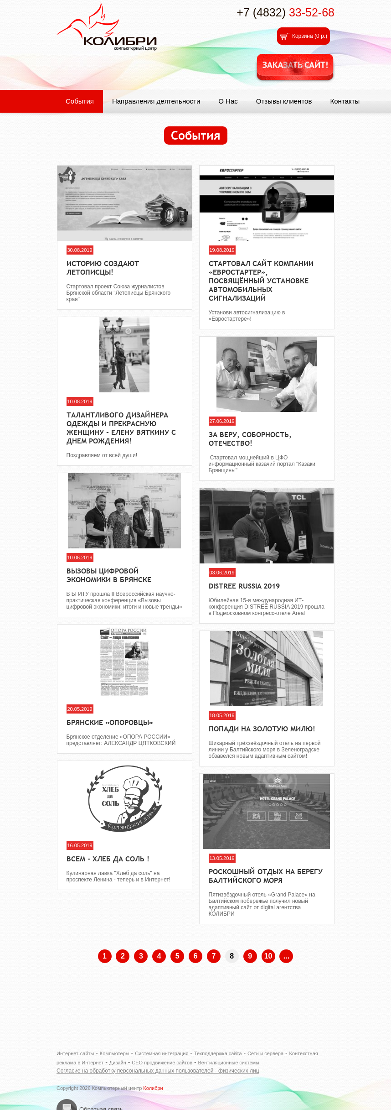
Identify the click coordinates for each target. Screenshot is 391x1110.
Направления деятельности (156, 101)
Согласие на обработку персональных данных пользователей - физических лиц (158, 1071)
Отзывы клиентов (284, 101)
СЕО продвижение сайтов (162, 1062)
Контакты (345, 101)
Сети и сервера (265, 1053)
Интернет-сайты (75, 1053)
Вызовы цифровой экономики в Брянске (109, 575)
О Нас (228, 101)
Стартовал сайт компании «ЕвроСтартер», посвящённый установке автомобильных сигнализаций (261, 280)
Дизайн (117, 1062)
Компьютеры (114, 1053)
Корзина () (309, 36)
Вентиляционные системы (228, 1062)
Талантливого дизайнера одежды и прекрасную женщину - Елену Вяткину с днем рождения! (121, 428)
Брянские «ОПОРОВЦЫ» (110, 722)
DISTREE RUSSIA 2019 (244, 586)
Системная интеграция (161, 1053)
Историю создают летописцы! (103, 267)
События (80, 101)
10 (268, 956)
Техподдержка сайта (218, 1053)
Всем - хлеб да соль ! (108, 859)
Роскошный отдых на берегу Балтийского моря (266, 876)
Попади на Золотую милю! (262, 728)
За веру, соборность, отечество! (250, 439)
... (286, 956)
